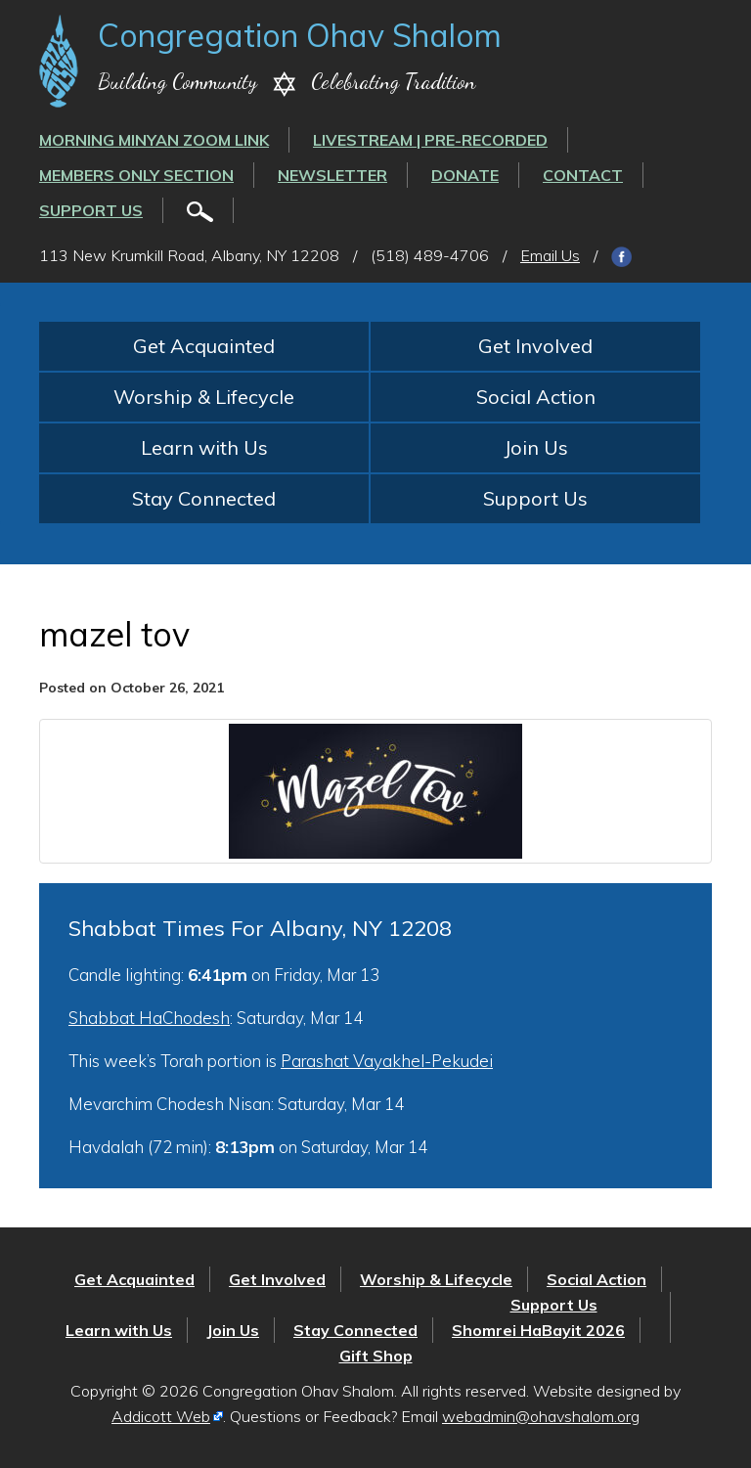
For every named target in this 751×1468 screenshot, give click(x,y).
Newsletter (332, 175)
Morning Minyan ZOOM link (154, 140)
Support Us (91, 210)
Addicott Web (160, 1416)
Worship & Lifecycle (203, 396)
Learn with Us (204, 447)
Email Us (550, 255)
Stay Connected (204, 498)
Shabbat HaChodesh (149, 1017)
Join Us (536, 447)
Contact (583, 175)
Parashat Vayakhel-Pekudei (387, 1060)
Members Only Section (136, 175)
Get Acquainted (204, 346)
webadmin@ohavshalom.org (541, 1416)
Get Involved (535, 346)
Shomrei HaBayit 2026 (538, 1330)
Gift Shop (376, 1355)
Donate (465, 175)
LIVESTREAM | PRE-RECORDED (430, 140)
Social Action (536, 396)
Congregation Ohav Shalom (300, 35)
